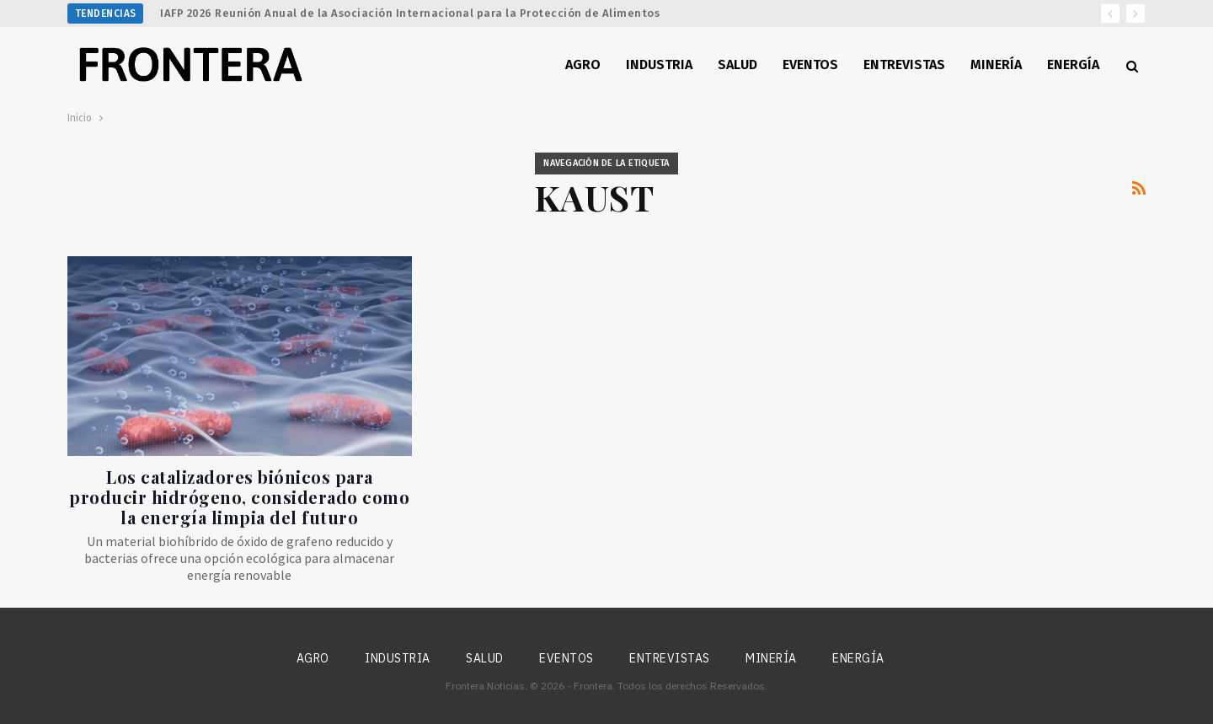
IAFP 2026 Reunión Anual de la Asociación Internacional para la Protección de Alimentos (410, 13)
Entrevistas (904, 64)
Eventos (810, 64)
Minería (996, 64)
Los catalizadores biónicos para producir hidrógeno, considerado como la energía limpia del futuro (239, 496)
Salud (737, 64)
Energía (1073, 64)
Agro (583, 64)
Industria (659, 64)
